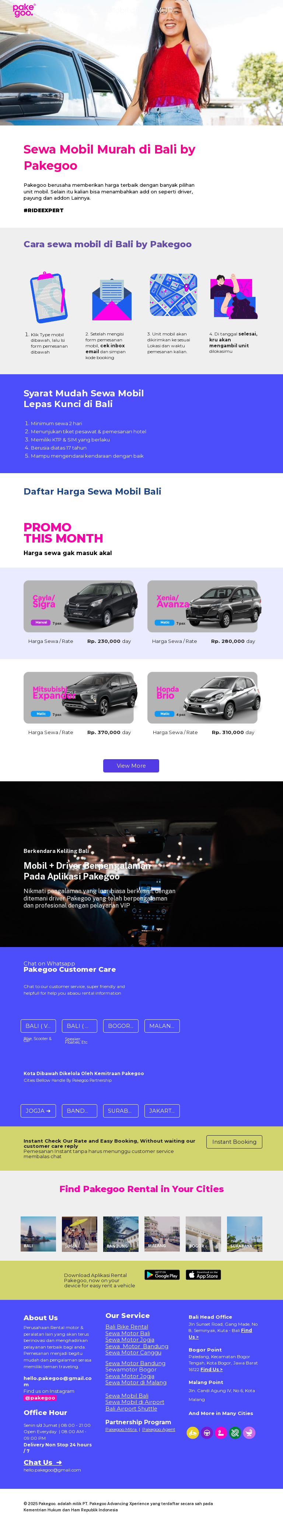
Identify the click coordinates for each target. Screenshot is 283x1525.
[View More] (131, 765)
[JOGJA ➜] (38, 1110)
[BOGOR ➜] (121, 1026)
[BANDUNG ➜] (79, 1110)
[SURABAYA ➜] (121, 1110)
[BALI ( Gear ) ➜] (79, 1026)
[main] (110, 155)
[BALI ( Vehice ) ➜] (38, 1026)
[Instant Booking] (234, 1141)
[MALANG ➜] (162, 1026)
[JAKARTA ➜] (162, 1110)
